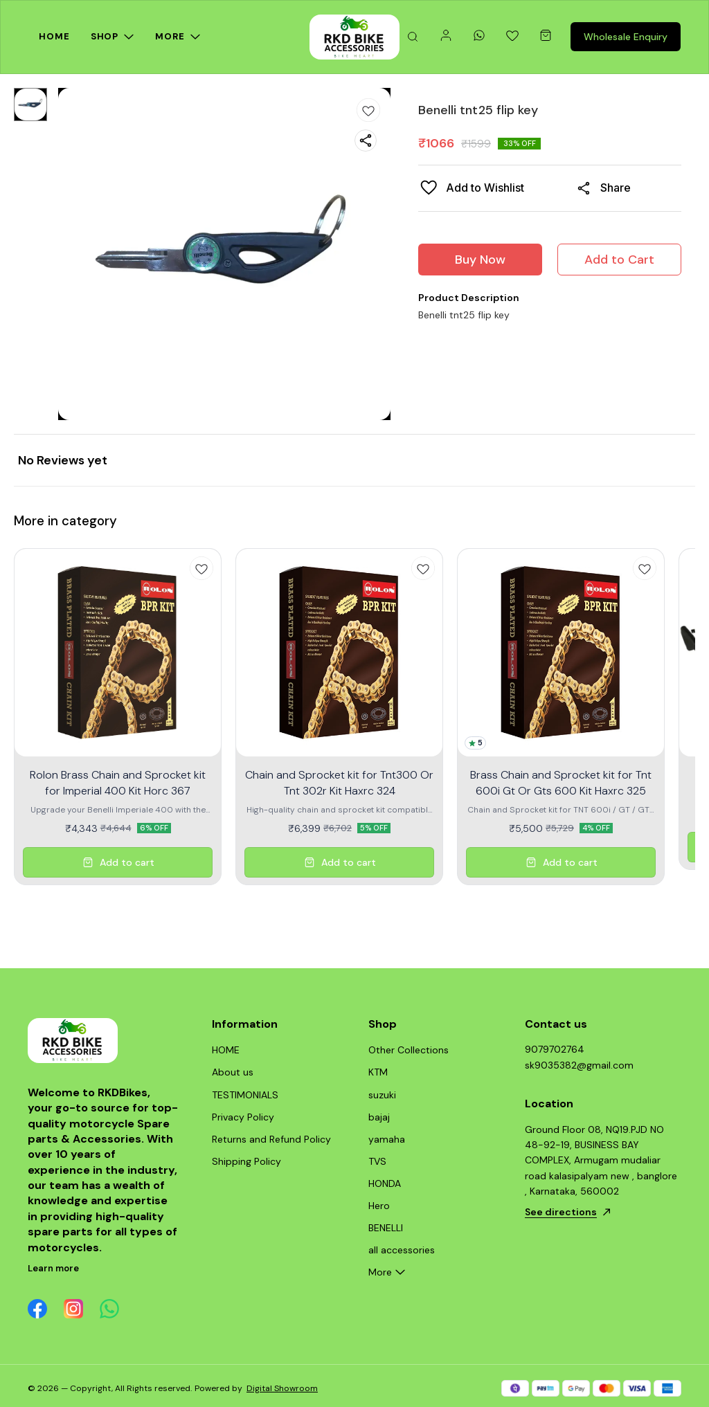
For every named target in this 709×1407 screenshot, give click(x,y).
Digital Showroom (282, 1388)
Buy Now (480, 259)
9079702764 (554, 1049)
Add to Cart (619, 259)
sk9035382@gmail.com (579, 1065)
